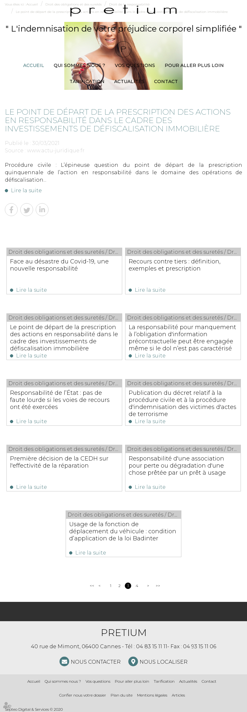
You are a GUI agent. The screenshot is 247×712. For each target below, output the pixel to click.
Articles (178, 695)
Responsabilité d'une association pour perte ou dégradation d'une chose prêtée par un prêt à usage (177, 465)
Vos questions (135, 65)
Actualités (129, 81)
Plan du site (122, 695)
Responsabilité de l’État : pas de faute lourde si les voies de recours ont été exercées (60, 400)
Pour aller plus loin (194, 65)
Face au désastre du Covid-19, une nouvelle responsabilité (59, 265)
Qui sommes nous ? (79, 65)
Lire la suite (26, 190)
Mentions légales (152, 695)
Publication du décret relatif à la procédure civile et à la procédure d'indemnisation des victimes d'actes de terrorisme (182, 403)
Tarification (87, 81)
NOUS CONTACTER (96, 662)
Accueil (33, 65)
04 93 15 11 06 (199, 646)
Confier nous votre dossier (82, 695)
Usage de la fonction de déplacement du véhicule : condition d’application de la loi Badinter (122, 531)
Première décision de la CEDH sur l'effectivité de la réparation (59, 462)
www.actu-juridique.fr (56, 150)
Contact (166, 81)
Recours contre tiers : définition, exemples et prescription (175, 265)
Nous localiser (164, 662)
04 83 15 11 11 (151, 646)
